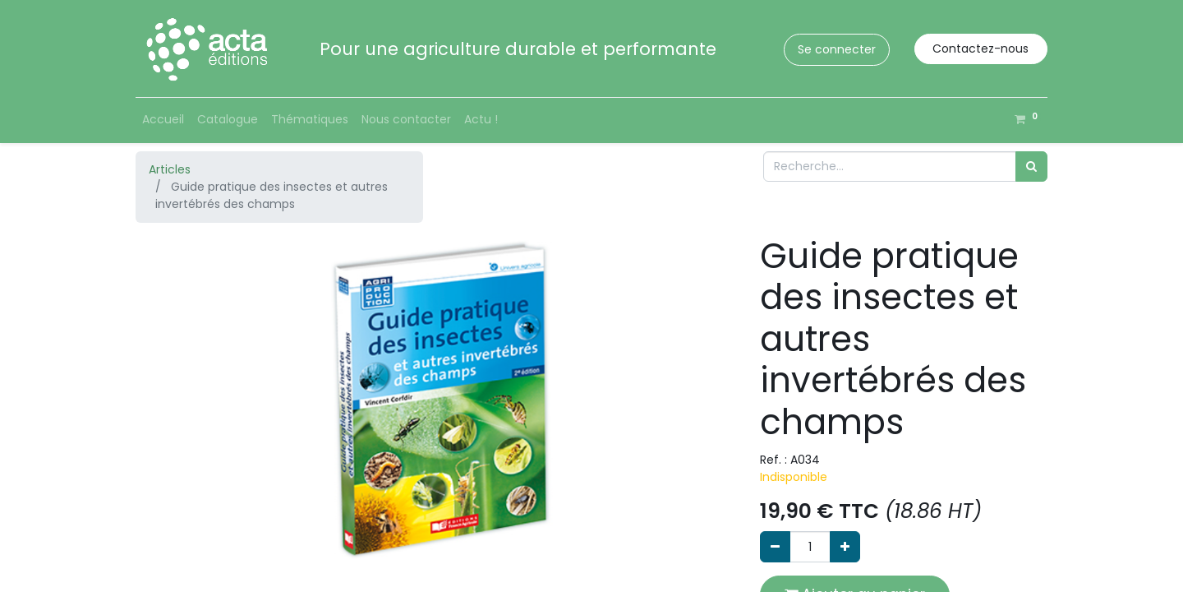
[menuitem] (163, 119)
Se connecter (837, 49)
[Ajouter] (845, 546)
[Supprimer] (775, 546)
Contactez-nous (980, 48)
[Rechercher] (1031, 166)
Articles (170, 169)
